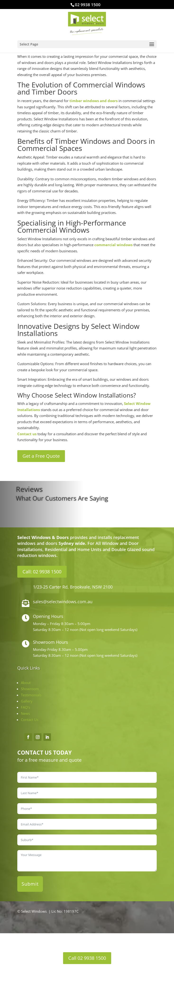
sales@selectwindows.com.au (62, 601)
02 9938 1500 (88, 4)
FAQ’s (25, 707)
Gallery (26, 701)
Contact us (27, 433)
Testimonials (31, 695)
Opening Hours (48, 616)
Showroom (30, 688)
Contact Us (29, 719)
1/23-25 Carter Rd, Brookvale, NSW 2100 (73, 587)
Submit (30, 884)
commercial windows (113, 244)
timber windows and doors (93, 100)
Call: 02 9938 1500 (42, 571)
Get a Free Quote (41, 456)
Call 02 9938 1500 (87, 958)
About (26, 682)
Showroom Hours (50, 642)
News (25, 713)
